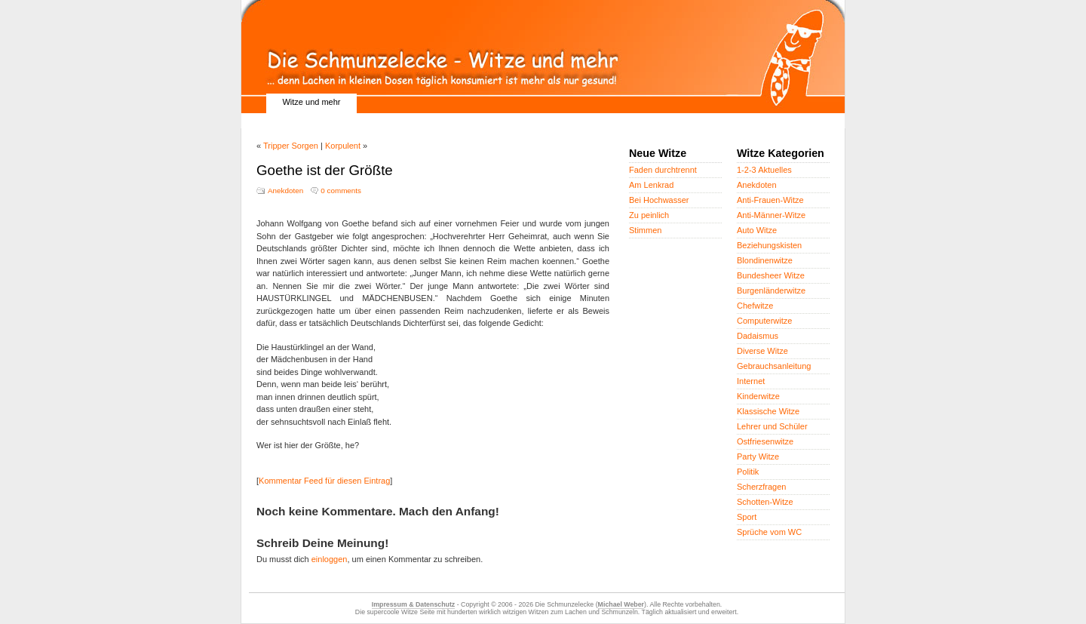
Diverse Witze (762, 350)
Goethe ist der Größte (324, 170)
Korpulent (342, 145)
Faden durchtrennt (663, 169)
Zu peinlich (649, 215)
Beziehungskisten (769, 245)
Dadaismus (757, 335)
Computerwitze (764, 320)
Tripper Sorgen (290, 145)
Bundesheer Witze (771, 275)
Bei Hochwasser (659, 199)
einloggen (329, 559)
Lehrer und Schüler (772, 426)
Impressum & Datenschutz (413, 604)
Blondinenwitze (765, 260)
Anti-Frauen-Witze (770, 199)
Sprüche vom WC (769, 531)
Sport (746, 516)
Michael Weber (621, 604)
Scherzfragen (761, 486)
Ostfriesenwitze (765, 441)
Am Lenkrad (651, 184)
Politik (748, 471)
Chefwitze (755, 305)
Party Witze (758, 456)
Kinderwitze (758, 396)
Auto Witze (757, 230)
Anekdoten (285, 190)
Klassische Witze (768, 411)
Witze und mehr (311, 101)
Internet (751, 381)
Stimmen (645, 230)
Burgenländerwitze (771, 290)
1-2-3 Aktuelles (764, 169)
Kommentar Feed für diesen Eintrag (324, 480)
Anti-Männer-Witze (771, 215)
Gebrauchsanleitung (774, 365)
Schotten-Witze (765, 501)
